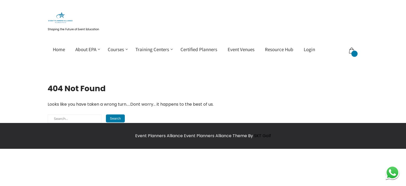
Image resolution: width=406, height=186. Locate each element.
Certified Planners (198, 49)
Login (309, 49)
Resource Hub (279, 49)
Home (59, 49)
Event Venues (241, 49)
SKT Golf (262, 136)
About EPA (85, 49)
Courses (116, 49)
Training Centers (152, 49)
